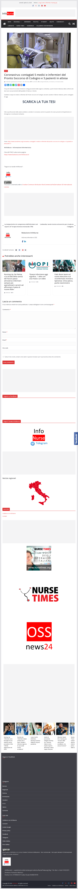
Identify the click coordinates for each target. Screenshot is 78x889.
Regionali (17, 22)
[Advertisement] (45, 13)
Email (4, 340)
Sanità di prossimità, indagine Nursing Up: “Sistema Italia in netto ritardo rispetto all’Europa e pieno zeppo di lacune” (53, 743)
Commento (6, 309)
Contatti (4, 516)
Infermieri (27, 22)
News (9, 22)
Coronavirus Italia (59, 81)
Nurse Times (20, 26)
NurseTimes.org (43, 870)
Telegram (5, 837)
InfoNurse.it (8, 870)
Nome (4, 332)
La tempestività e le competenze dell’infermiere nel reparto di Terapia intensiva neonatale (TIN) (20, 225)
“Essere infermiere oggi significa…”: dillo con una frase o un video (38, 276)
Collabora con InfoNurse (44, 26)
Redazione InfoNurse (18, 81)
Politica (35, 22)
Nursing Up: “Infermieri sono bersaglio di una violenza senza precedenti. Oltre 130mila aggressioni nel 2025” (13, 743)
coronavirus (52, 81)
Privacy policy (6, 830)
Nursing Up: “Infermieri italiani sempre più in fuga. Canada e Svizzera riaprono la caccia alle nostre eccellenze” (26, 743)
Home (49, 885)
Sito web (5, 348)
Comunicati (60, 22)
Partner (66, 885)
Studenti (44, 22)
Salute (52, 22)
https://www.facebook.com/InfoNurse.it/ (16, 155)
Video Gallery (6, 841)
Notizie (4, 786)
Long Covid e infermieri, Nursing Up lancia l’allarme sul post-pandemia (47, 3)
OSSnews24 (30, 26)
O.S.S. (4, 803)
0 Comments (34, 81)
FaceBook (5, 834)
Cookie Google (6, 827)
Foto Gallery (6, 844)
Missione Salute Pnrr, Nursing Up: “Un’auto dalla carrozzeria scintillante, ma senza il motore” (66, 741)
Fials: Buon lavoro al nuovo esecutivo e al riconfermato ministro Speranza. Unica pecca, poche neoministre (64, 278)
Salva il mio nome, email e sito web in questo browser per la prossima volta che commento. (33, 357)
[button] (21, 22)
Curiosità (11, 26)
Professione (5, 796)
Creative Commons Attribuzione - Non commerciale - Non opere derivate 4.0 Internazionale (47, 852)
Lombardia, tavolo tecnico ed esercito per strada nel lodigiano (58, 225)
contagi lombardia (44, 81)
